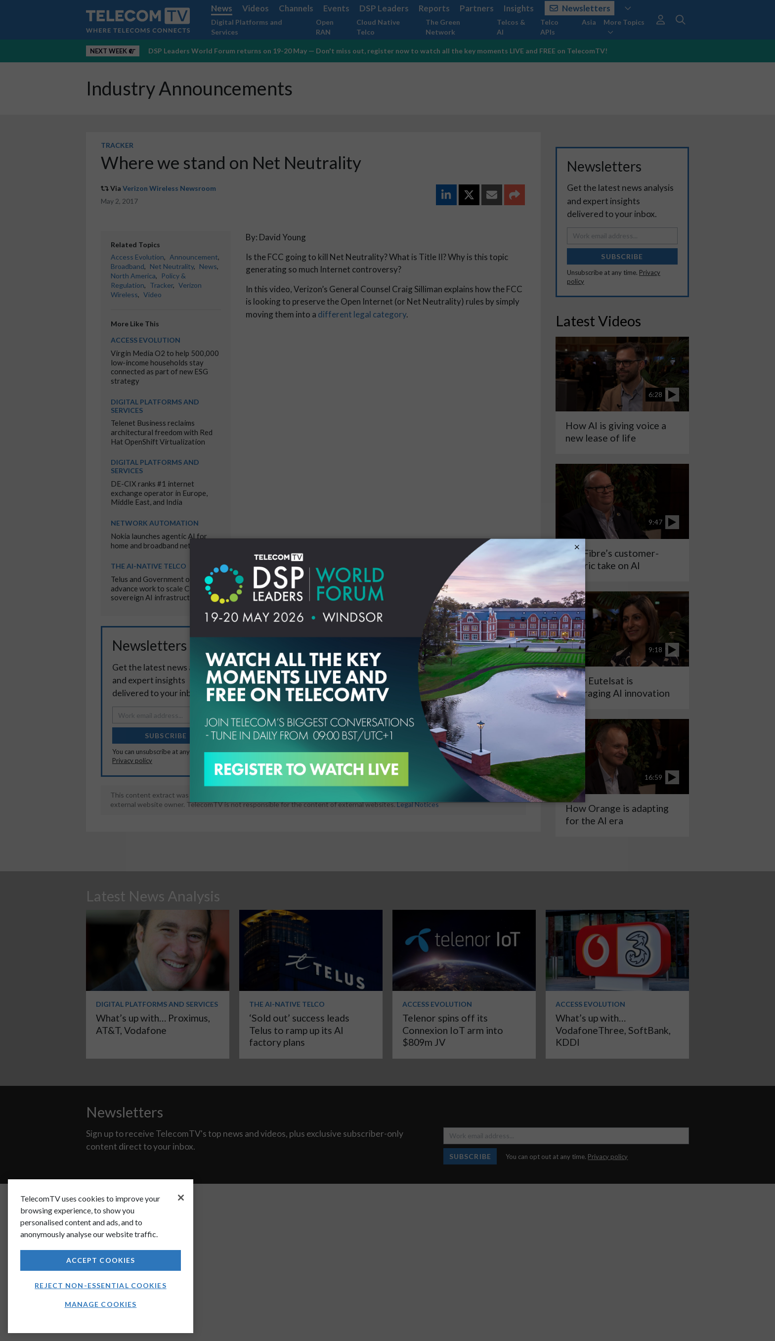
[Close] (181, 1197)
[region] (100, 1256)
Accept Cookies (100, 1260)
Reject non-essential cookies (100, 1285)
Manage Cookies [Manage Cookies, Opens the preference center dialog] (101, 1304)
